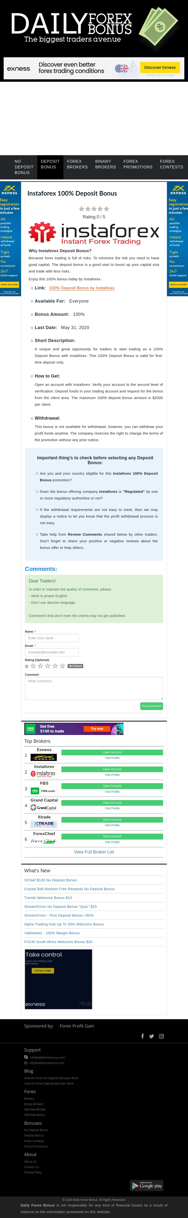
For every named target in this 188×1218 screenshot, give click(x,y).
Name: (30, 631)
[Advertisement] (94, 118)
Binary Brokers (105, 164)
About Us (30, 1161)
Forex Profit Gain (77, 1026)
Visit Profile (112, 758)
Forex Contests (171, 164)
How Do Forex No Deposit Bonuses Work (51, 1078)
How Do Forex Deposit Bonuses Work (49, 1083)
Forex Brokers (77, 164)
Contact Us (31, 1167)
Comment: (32, 674)
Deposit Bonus (50, 164)
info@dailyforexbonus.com (47, 1057)
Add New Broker (35, 1109)
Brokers (29, 1099)
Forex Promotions (138, 164)
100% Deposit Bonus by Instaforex (82, 288)
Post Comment (151, 706)
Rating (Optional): (37, 660)
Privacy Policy (33, 1172)
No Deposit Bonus (24, 167)
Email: (30, 646)
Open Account (112, 752)
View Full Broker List (94, 852)
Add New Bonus (34, 1115)
